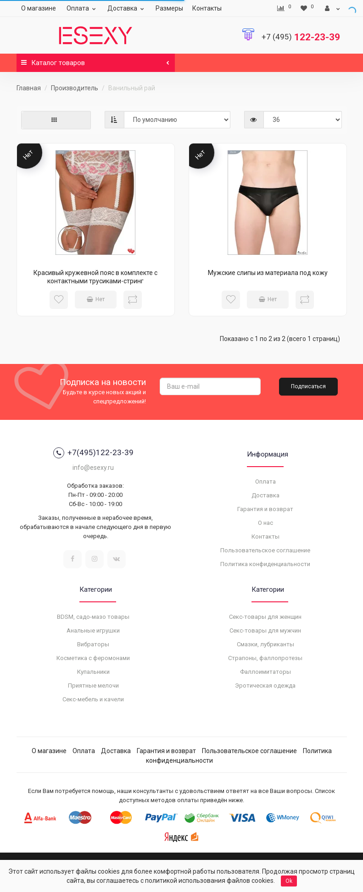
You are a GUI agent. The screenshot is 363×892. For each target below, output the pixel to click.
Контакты (207, 8)
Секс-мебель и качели (93, 699)
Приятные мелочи (93, 685)
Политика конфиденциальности (265, 564)
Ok (288, 881)
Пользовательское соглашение (265, 550)
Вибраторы (93, 644)
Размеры (169, 8)
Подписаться (308, 386)
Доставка (126, 8)
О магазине (38, 8)
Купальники (93, 671)
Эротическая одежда (265, 685)
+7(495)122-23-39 (93, 452)
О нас (265, 522)
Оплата (82, 8)
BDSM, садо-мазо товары (93, 616)
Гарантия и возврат (265, 509)
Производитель (74, 88)
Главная (29, 88)
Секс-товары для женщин (265, 616)
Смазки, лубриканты (265, 644)
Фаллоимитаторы (265, 671)
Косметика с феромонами (93, 658)
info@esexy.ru (93, 467)
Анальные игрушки (93, 630)
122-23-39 (301, 37)
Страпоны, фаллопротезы (265, 658)
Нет (96, 299)
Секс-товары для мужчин (265, 630)
